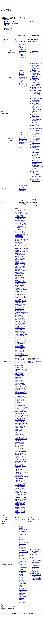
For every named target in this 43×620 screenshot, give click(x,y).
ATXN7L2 (18, 231)
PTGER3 (22, 421)
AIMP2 (26, 213)
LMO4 (21, 374)
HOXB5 (17, 324)
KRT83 (22, 358)
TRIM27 (30, 364)
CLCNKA (18, 271)
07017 (30, 517)
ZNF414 (17, 505)
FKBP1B (22, 304)
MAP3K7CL (19, 378)
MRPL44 (23, 383)
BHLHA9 (18, 237)
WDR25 (23, 494)
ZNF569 (17, 508)
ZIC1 (16, 500)
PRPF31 (22, 413)
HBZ (24, 320)
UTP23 (17, 493)
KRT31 (21, 35)
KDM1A (17, 339)
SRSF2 (22, 462)
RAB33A (18, 424)
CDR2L (17, 261)
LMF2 (17, 372)
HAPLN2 (18, 318)
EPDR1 (22, 291)
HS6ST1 (17, 326)
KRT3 (17, 345)
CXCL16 (18, 282)
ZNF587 (17, 510)
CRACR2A (23, 278)
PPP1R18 (18, 410)
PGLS (17, 402)
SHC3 (23, 440)
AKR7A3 (22, 215)
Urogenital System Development (37, 99)
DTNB (17, 288)
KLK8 (23, 342)
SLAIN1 (22, 443)
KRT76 (17, 353)
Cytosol (21, 47)
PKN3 (21, 405)
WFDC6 (17, 496)
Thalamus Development (35, 132)
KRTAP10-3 (31, 361)
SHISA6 (21, 442)
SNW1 (22, 456)
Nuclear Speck (23, 585)
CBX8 (24, 245)
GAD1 (26, 305)
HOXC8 (22, 324)
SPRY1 (17, 462)
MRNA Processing (22, 581)
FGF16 (17, 304)
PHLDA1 (18, 404)
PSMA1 (17, 418)
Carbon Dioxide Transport (21, 574)
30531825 (22, 204)
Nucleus (34, 52)
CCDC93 (18, 253)
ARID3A (18, 225)
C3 (22, 240)
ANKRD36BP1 (19, 220)
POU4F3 (23, 409)
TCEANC (23, 467)
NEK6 (25, 389)
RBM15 (17, 428)
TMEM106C (19, 474)
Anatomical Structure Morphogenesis (36, 122)
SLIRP (23, 448)
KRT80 (17, 356)
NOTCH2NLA (33, 363)
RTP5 (17, 435)
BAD (23, 232)
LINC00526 (23, 370)
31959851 (34, 200)
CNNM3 (17, 274)
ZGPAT (24, 499)
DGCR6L (22, 283)
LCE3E (22, 367)
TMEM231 (18, 477)
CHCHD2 (22, 267)
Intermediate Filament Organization (22, 145)
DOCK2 (22, 286)
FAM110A (23, 296)
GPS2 (24, 315)
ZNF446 (17, 507)
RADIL (23, 424)
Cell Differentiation (36, 142)
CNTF (22, 274)
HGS (25, 321)
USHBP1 (22, 489)
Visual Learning (36, 119)
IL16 (21, 331)
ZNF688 (17, 512)
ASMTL (21, 226)
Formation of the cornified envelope (22, 189)
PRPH (21, 415)
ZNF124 (17, 502)
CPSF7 (17, 278)
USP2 (17, 491)
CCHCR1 (18, 255)
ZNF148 (23, 502)
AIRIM (17, 215)
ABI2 (20, 210)
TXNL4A (18, 486)
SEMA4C (24, 439)
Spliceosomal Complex (23, 578)
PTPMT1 (18, 423)
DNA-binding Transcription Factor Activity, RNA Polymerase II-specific (37, 75)
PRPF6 (17, 415)
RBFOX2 (23, 426)
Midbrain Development (35, 145)
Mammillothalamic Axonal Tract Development (37, 168)
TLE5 (26, 472)
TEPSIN (22, 469)
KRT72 (17, 350)
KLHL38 (18, 342)
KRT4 (21, 345)
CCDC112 (18, 247)
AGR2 (17, 213)
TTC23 (22, 483)
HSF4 (17, 328)
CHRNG (17, 269)
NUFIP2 (17, 394)
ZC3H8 (23, 496)
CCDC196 (18, 252)
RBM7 (17, 429)
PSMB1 (22, 418)
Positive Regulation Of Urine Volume (23, 588)
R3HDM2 (24, 423)
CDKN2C (24, 259)
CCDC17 (18, 250)
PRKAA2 (18, 412)
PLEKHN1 (18, 407)
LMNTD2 (22, 372)
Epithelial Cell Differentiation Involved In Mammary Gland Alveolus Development (37, 161)
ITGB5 (17, 336)
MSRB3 (23, 385)
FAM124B (18, 298)
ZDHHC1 (18, 497)
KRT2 (21, 343)
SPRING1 (23, 461)
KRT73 (22, 350)
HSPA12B (22, 328)
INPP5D (17, 332)
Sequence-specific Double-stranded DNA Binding (37, 92)
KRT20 (25, 343)
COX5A (17, 277)
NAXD (21, 389)
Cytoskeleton (22, 49)
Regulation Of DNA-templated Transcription (36, 104)
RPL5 (17, 432)
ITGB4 (25, 334)
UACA (17, 488)
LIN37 (17, 370)
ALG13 (24, 217)
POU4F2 (17, 409)
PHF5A (40, 363)
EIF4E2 (22, 288)
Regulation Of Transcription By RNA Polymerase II (37, 110)
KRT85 (17, 359)
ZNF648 (23, 510)
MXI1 (25, 386)
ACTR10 (21, 212)
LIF (26, 369)
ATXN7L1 (22, 229)
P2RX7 (17, 397)
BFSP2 (21, 236)
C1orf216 (18, 240)
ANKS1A (18, 221)
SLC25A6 (18, 448)
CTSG (25, 280)
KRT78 (17, 355)
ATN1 (17, 229)
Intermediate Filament (22, 51)
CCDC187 (24, 250)
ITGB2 (21, 334)
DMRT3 (17, 286)
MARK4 (24, 380)
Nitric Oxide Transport (22, 597)
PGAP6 (23, 401)
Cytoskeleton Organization (22, 563)
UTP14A (21, 491)
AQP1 (23, 221)
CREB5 (17, 280)
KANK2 (17, 337)
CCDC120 (18, 248)
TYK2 (23, 486)
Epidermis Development (23, 138)
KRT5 (24, 345)
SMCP (24, 451)
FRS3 (21, 305)
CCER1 (23, 253)
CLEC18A (23, 272)
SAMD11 (21, 435)
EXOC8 (21, 293)
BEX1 (26, 234)
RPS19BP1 (22, 432)
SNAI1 (22, 453)
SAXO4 (17, 437)
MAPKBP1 (18, 380)
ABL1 (17, 212)
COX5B (22, 277)
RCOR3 (22, 429)
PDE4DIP (22, 399)
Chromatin (35, 51)
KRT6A (17, 347)
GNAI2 (22, 312)
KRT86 (22, 359)
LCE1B (17, 366)
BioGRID (7, 29)
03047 (17, 517)
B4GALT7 (18, 232)
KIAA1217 (24, 339)
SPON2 (17, 461)
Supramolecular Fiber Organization (37, 578)
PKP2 (24, 405)
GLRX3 (17, 312)
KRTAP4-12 (18, 361)
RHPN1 (17, 431)
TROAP (17, 480)
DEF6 (17, 283)
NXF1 (22, 394)
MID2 (20, 382)
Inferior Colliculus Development (37, 177)
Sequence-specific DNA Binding (37, 88)
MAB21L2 (18, 377)
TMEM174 (18, 475)
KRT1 (17, 343)
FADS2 (17, 296)
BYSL (20, 239)
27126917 (34, 205)
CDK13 (17, 258)
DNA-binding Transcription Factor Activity (36, 82)
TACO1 (24, 466)
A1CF (17, 210)
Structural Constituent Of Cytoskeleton (23, 77)
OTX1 (22, 396)
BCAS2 (21, 234)
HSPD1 (17, 329)
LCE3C (22, 366)
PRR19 (26, 415)
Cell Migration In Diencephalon (37, 180)
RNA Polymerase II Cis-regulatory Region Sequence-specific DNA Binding (37, 67)
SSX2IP (17, 464)
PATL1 (25, 397)
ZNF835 (17, 513)
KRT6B (22, 347)
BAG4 (17, 234)
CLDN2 (17, 272)
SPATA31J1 (18, 459)
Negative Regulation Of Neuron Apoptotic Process (37, 153)
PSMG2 (22, 420)
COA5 (17, 275)
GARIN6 (18, 309)
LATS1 (25, 364)
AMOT (17, 218)
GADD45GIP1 (19, 307)
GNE (26, 312)
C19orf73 (25, 239)
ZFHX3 (23, 497)
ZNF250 (22, 504)
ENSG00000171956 (34, 519)
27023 (30, 515)
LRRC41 (23, 375)
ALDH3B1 (18, 217)
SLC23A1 (24, 445)
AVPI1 (23, 231)
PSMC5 (17, 420)
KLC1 (21, 340)
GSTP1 (21, 317)
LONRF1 (18, 375)
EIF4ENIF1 (18, 290)
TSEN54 (22, 480)
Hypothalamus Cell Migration (36, 135)
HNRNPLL (18, 323)
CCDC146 (25, 248)
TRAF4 (17, 478)
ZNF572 (23, 508)
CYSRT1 (23, 282)
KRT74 (17, 351)
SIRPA (17, 443)
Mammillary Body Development (37, 129)
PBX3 (17, 399)
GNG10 (17, 313)
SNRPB (24, 455)
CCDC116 (25, 247)
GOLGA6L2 (19, 315)
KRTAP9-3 (19, 364)
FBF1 (17, 302)
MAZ (17, 382)
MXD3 (21, 386)
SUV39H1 (18, 466)
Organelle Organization (22, 570)
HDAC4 (21, 321)
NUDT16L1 (23, 393)
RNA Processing (22, 601)
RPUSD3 (18, 434)
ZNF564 (23, 507)
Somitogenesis (36, 101)
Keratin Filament (21, 54)
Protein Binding (21, 81)
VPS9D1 (17, 494)
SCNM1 (22, 437)
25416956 (14, 23)
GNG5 (22, 313)
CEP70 (17, 264)
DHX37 (17, 285)
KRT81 (22, 356)
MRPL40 (18, 383)
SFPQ (19, 440)
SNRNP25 (18, 455)
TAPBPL (18, 467)
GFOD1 (21, 310)
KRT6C (17, 348)
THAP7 (17, 472)
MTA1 (17, 386)
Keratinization (23, 185)
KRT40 (40, 359)
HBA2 (21, 320)
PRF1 (22, 410)
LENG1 (22, 369)
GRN (16, 317)
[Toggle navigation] (1, 15)
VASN (25, 493)
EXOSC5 (18, 294)
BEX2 (17, 236)
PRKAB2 (24, 412)
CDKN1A (18, 259)
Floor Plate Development (35, 148)
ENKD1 (17, 291)
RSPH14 (23, 434)
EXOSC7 (23, 294)
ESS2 (17, 293)
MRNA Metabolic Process (22, 593)
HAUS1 (23, 318)
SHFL (17, 442)
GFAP (17, 310)
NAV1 (17, 389)
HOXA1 (24, 323)
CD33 (17, 256)
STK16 (22, 464)
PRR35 (21, 416)
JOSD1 (22, 336)
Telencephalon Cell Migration (36, 138)
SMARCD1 (18, 450)
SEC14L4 (18, 439)
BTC (16, 239)
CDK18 (22, 258)
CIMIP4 (23, 269)
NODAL (17, 391)
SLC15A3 (18, 445)
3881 (16, 515)
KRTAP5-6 (18, 363)
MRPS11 (18, 385)
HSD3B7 (23, 326)
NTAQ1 (17, 393)
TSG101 (17, 481)
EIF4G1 (24, 290)
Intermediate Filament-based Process (23, 552)
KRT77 (22, 353)
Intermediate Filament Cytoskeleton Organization (22, 546)
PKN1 (17, 405)
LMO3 (17, 374)
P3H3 (21, 397)
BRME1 (23, 237)
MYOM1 (24, 388)
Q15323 (17, 521)
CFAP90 (23, 266)
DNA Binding (36, 79)
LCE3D (17, 367)
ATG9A (24, 228)
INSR (17, 334)
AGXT (21, 213)
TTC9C (17, 485)
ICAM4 (17, 331)
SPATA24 (18, 458)
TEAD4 (17, 469)
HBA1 (17, 320)
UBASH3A (23, 488)
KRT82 (17, 358)
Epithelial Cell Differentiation (23, 141)
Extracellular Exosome (22, 58)
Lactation (34, 117)
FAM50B (24, 298)
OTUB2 (17, 396)
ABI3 (24, 210)
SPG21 (24, 459)
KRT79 (22, 355)
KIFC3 (17, 340)
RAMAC (18, 426)
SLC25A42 (18, 447)
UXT (21, 493)
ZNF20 (17, 504)
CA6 (24, 240)
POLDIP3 (25, 407)
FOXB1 (35, 35)
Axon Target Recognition (35, 115)
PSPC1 (17, 421)
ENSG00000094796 (21, 519)
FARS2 (24, 301)
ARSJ (17, 226)
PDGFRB (18, 401)
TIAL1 (22, 472)
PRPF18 (17, 413)
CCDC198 (25, 252)
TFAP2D (22, 470)
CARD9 (17, 242)
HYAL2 (22, 329)
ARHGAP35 (22, 223)
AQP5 (17, 223)
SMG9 (17, 453)
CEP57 (17, 263)
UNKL (17, 489)
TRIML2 (22, 478)
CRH (21, 280)
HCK (16, 321)
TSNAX (17, 483)
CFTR (17, 267)
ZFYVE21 (18, 499)
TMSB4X (25, 477)
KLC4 (25, 340)
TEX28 (17, 470)
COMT (21, 275)
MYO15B (18, 388)
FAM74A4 (18, 299)
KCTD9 (23, 337)
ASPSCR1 (18, 228)
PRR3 (17, 416)
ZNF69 (23, 512)
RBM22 (22, 428)
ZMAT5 (21, 500)
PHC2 (21, 402)
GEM (22, 309)
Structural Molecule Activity (22, 72)
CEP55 (22, 261)
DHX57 (22, 285)
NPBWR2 (23, 391)
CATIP (22, 242)
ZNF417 (23, 505)
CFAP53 (17, 266)
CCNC (23, 255)
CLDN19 (24, 271)
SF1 (16, 440)
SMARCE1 (18, 451)
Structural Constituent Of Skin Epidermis (23, 85)
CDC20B (21, 256)
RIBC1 (22, 431)
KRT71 (22, 348)
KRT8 (26, 355)
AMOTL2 (23, 218)
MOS (24, 382)
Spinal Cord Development (35, 126)
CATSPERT (18, 245)
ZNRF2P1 (23, 513)
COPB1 (30, 359)
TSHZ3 (23, 481)
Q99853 (30, 521)
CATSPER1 (18, 244)
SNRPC (17, 456)
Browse (6, 19)
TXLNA (22, 485)
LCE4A (17, 369)
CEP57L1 (22, 263)
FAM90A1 (18, 301)
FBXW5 (21, 302)
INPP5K (23, 332)
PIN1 (22, 404)
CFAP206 (22, 264)
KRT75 (22, 351)
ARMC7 (23, 225)
